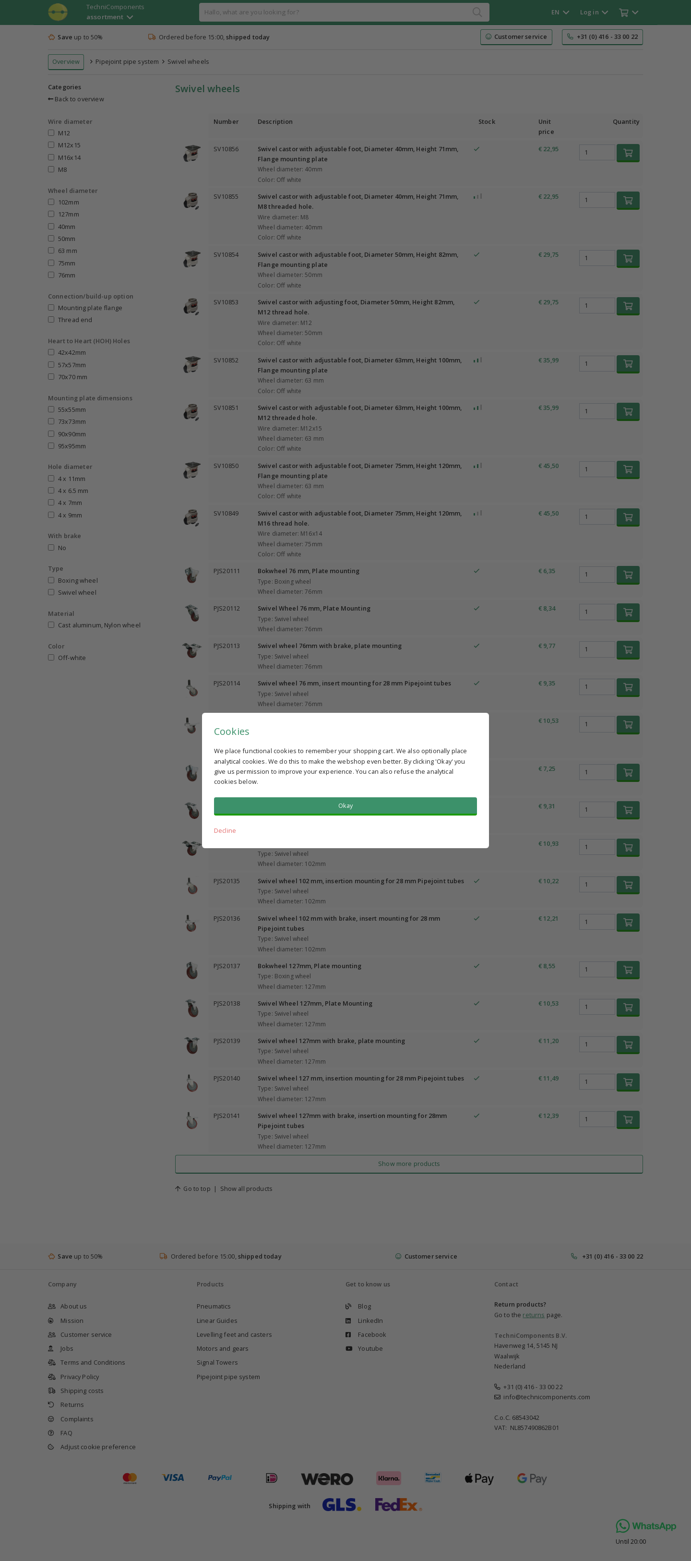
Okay (345, 805)
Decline (225, 830)
